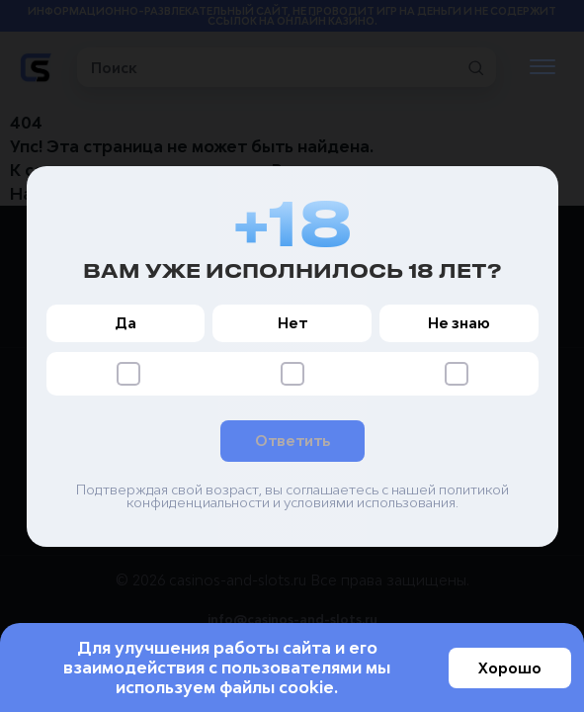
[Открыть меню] (543, 67)
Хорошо (510, 668)
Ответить (292, 440)
